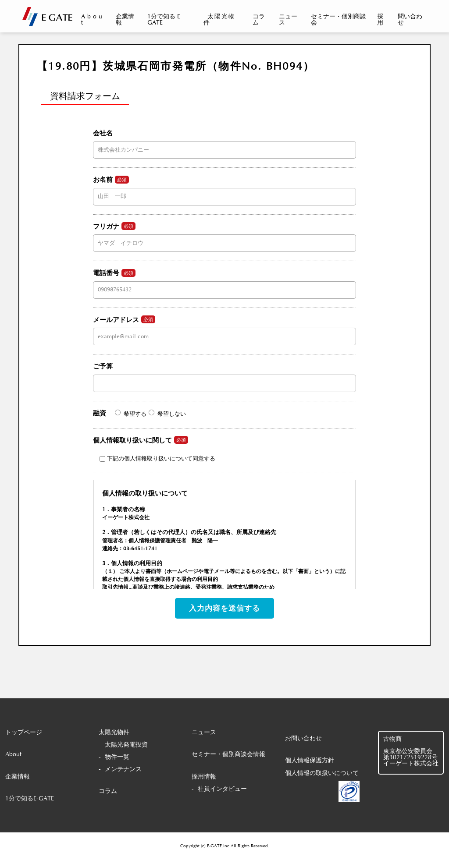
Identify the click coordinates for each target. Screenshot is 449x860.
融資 (139, 413)
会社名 (224, 141)
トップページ (23, 732)
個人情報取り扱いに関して (154, 449)
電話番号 (224, 281)
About (92, 19)
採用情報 (204, 777)
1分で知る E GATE (163, 19)
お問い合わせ (303, 739)
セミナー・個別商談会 (338, 19)
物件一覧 (117, 757)
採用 (380, 19)
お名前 (224, 188)
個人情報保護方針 (309, 760)
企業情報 (125, 19)
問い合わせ (410, 19)
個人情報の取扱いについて (322, 773)
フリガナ (224, 234)
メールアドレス (224, 327)
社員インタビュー (222, 789)
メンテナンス (123, 769)
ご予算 (224, 374)
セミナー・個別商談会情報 (228, 754)
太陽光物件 (219, 19)
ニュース (288, 19)
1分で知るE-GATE (29, 799)
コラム (259, 19)
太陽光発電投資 (126, 745)
